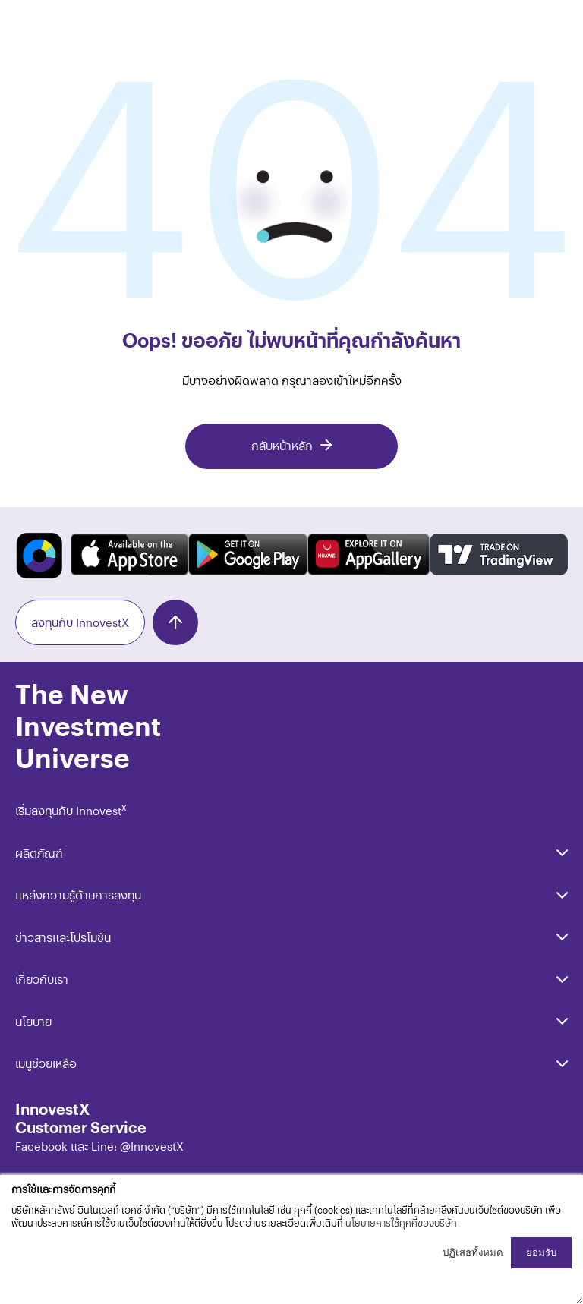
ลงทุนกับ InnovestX (80, 622)
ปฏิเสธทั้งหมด (473, 1252)
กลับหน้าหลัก (282, 445)
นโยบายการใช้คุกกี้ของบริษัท (401, 1222)
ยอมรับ (541, 1252)
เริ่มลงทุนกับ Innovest (71, 810)
